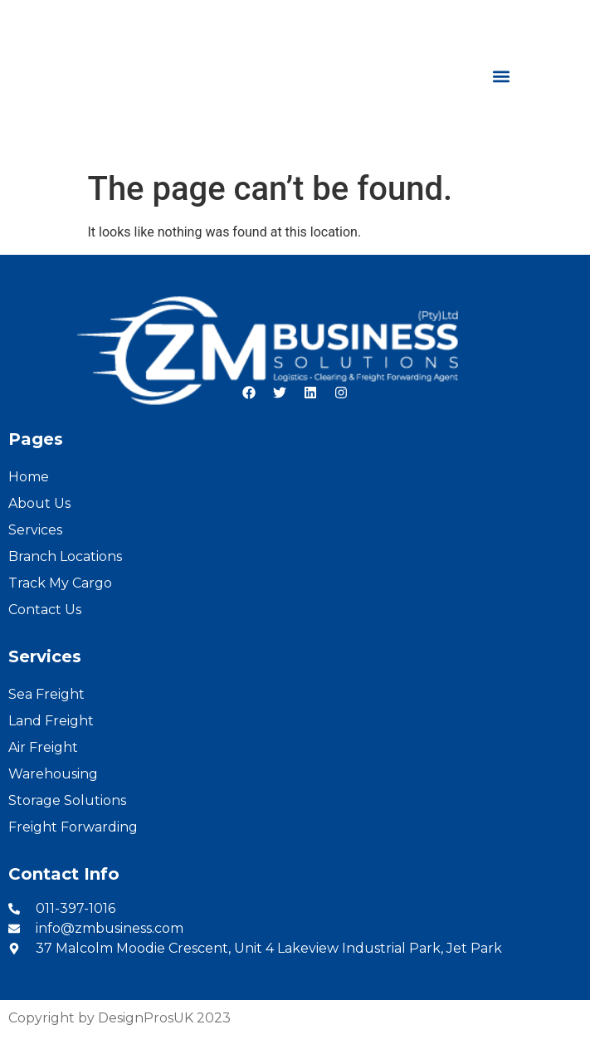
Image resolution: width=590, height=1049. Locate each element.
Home (28, 477)
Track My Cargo (60, 583)
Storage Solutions (67, 800)
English (498, 18)
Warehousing (53, 774)
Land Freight (51, 721)
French (558, 18)
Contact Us (44, 609)
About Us (39, 503)
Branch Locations (65, 556)
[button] (501, 76)
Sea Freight (46, 694)
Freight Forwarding (73, 827)
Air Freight (43, 747)
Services (35, 530)
